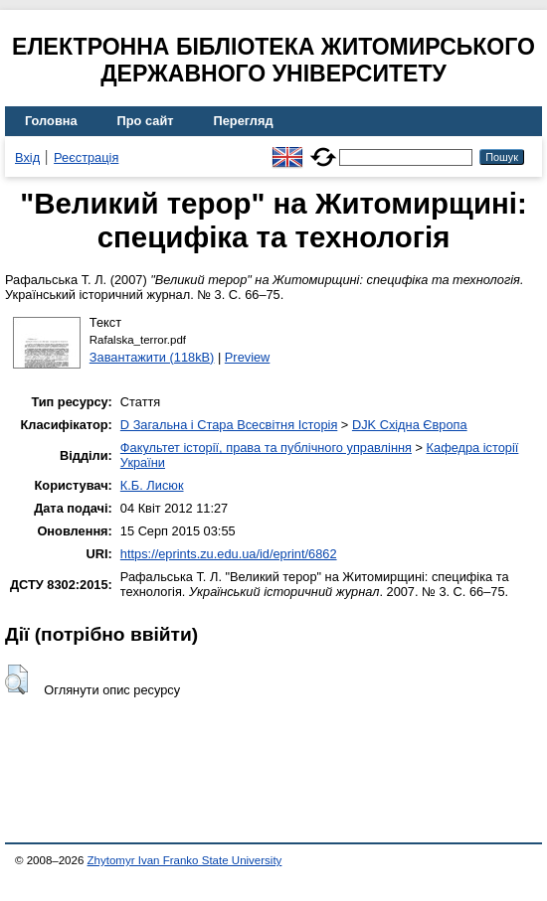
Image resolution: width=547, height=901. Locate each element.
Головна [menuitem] (51, 120)
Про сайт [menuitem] (145, 120)
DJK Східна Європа (409, 424)
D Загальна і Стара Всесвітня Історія (228, 424)
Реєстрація (86, 157)
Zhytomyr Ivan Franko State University (185, 860)
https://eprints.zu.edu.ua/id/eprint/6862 (228, 553)
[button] (16, 679)
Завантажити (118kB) (152, 357)
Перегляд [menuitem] (244, 120)
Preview (248, 357)
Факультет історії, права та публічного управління (266, 447)
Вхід (27, 157)
